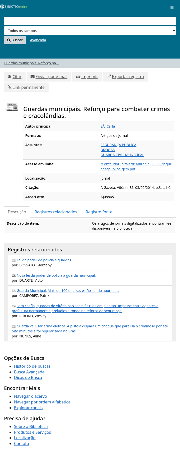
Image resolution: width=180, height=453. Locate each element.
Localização (25, 437)
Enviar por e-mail (51, 76)
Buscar (15, 40)
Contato (21, 443)
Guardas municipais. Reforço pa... (31, 63)
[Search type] (90, 30)
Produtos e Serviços (32, 432)
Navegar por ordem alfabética (42, 402)
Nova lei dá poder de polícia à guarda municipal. (56, 275)
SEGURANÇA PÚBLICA (118, 144)
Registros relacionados (56, 212)
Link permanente (29, 87)
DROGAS (108, 149)
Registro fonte (99, 212)
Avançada (38, 40)
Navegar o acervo (30, 396)
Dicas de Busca (28, 377)
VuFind (12, 7)
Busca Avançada (29, 372)
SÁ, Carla (108, 126)
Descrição (17, 212)
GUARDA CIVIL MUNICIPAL (122, 154)
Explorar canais (28, 407)
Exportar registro (128, 76)
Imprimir (89, 76)
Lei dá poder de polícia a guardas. (44, 260)
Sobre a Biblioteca (31, 426)
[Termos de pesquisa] (90, 21)
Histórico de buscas (32, 366)
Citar (17, 76)
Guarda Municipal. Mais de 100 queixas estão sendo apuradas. (68, 290)
